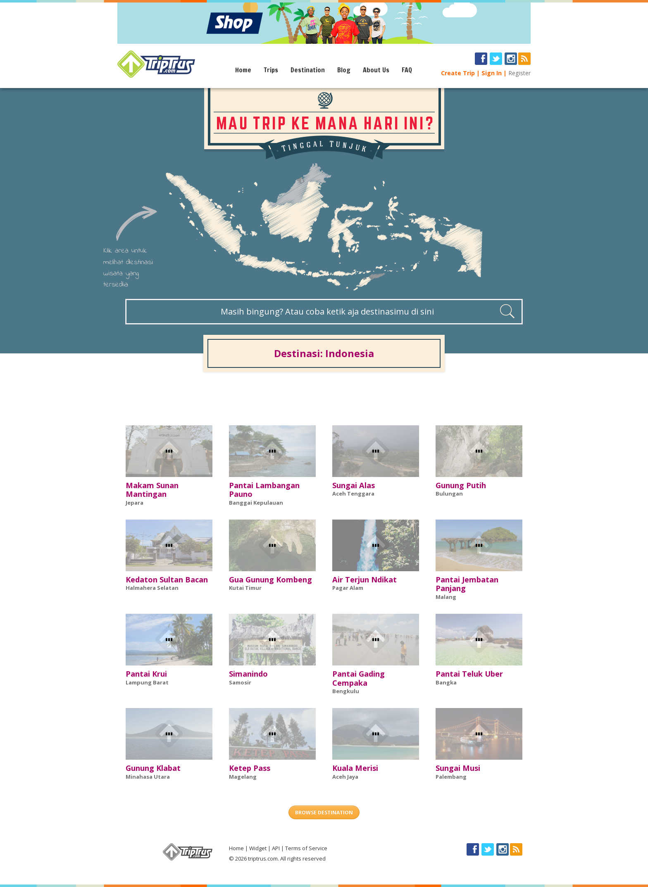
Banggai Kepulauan (256, 502)
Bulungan (449, 493)
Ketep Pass (249, 768)
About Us (376, 69)
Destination (308, 69)
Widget (258, 848)
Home (243, 69)
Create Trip (458, 73)
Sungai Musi (458, 768)
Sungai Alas (353, 485)
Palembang (451, 776)
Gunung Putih (461, 485)
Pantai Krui (146, 674)
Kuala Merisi (355, 768)
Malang (446, 597)
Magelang (243, 776)
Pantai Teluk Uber (469, 674)
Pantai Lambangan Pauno (264, 489)
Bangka (446, 682)
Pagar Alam (347, 587)
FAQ (407, 69)
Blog (343, 69)
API (276, 848)
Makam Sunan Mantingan (152, 489)
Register (519, 73)
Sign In (491, 73)
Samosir (240, 682)
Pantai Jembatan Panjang (467, 584)
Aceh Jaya (345, 776)
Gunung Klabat (153, 768)
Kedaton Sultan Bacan (167, 579)
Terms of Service (306, 848)
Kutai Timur (245, 587)
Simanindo (248, 674)
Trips (271, 69)
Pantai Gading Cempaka (358, 678)
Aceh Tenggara (353, 493)
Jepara (134, 502)
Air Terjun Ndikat (364, 579)
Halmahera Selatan (152, 587)
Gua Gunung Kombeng (270, 579)
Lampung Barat (147, 682)
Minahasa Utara (148, 776)
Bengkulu (345, 691)
